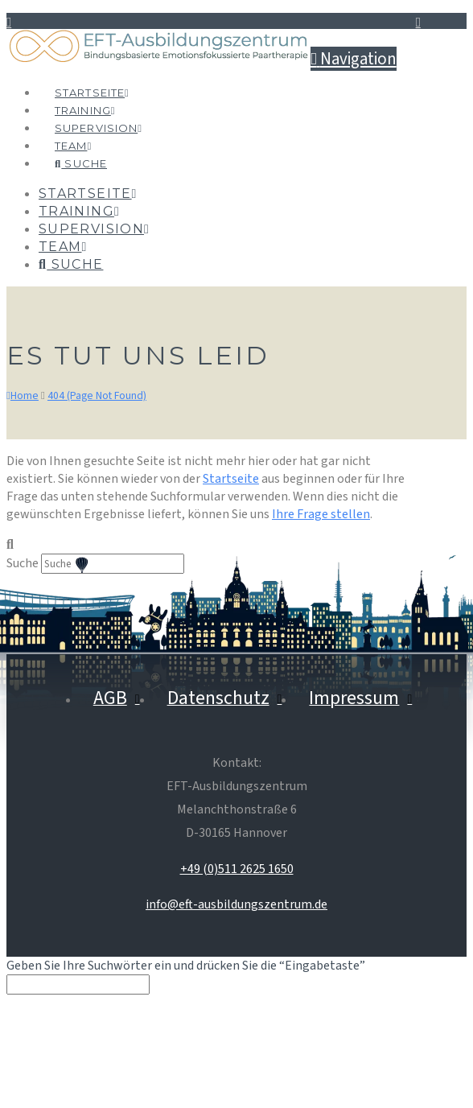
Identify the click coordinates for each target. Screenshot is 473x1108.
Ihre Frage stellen (321, 514)
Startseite (231, 479)
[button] (354, 59)
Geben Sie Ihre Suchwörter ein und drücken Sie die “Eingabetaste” (185, 965)
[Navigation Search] (80, 146)
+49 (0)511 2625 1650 (237, 869)
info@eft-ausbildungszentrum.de (236, 904)
